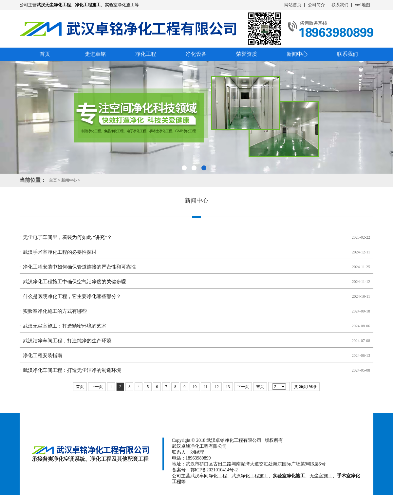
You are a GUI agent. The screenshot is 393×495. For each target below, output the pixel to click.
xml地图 (362, 4)
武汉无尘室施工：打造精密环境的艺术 (64, 326)
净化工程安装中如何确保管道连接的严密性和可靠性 (79, 266)
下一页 (243, 386)
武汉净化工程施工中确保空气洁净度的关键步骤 (74, 281)
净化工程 (145, 54)
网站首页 (292, 4)
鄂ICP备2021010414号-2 (214, 469)
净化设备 (196, 54)
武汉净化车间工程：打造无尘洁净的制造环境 (72, 370)
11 (206, 386)
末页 (260, 386)
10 (194, 386)
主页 (53, 180)
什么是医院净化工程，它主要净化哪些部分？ (72, 296)
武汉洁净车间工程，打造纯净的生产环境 (67, 340)
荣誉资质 (246, 54)
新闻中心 (297, 54)
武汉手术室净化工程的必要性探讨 (60, 252)
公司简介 (316, 4)
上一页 (97, 386)
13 (228, 386)
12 (217, 386)
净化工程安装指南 (42, 355)
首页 (45, 54)
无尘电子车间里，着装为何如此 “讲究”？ (67, 237)
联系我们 (339, 4)
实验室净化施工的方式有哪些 (55, 311)
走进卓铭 (95, 54)
